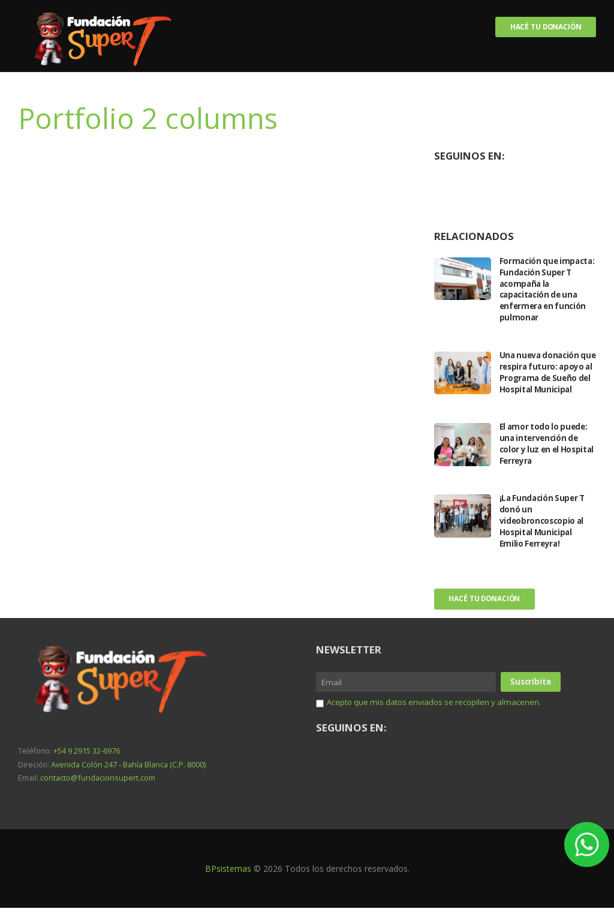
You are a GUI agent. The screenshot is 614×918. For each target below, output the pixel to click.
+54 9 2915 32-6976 (86, 762)
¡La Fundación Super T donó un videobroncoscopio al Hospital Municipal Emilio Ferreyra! (544, 531)
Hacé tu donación (544, 27)
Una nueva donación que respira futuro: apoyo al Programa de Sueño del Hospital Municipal (545, 378)
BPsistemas (228, 878)
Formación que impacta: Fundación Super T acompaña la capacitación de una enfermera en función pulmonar (545, 289)
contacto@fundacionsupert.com (95, 788)
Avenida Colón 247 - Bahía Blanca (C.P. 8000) (127, 775)
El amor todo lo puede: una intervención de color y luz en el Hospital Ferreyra (545, 455)
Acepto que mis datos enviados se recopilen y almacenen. (439, 712)
